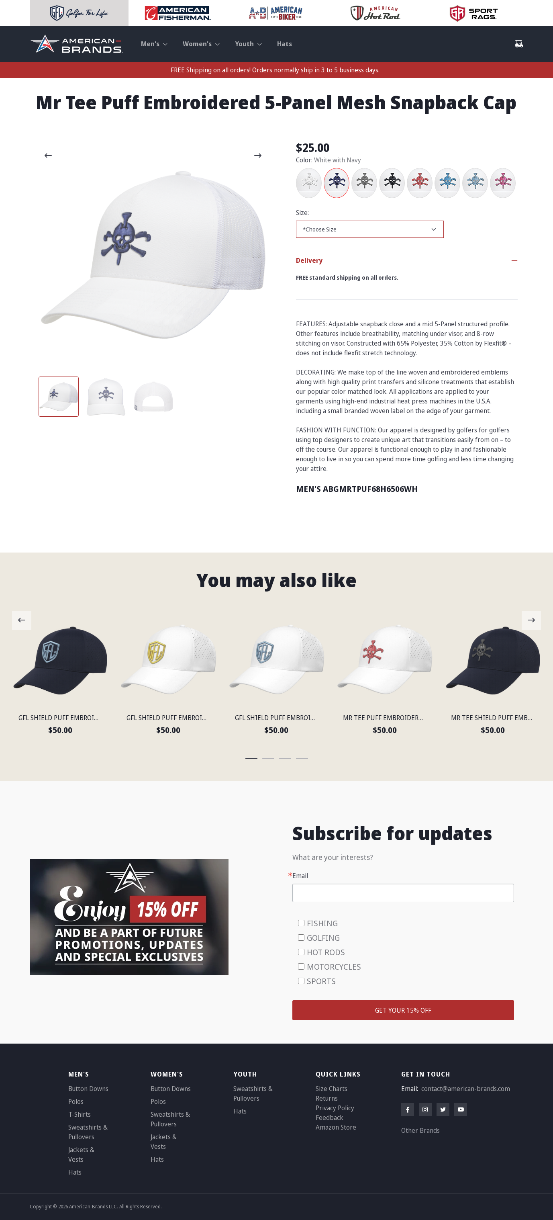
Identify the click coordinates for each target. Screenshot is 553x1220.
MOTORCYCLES (334, 966)
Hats (284, 43)
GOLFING (323, 937)
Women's (197, 43)
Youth (244, 43)
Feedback (329, 1117)
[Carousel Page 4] (302, 758)
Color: (304, 160)
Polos (76, 1101)
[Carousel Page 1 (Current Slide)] (59, 397)
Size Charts (331, 1088)
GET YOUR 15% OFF (403, 1010)
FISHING (322, 923)
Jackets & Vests (81, 1154)
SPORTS (321, 981)
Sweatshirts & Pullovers (88, 1132)
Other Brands (420, 1130)
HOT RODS (326, 952)
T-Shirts (79, 1114)
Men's (150, 43)
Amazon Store (336, 1127)
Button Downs (88, 1088)
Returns (327, 1098)
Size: (302, 212)
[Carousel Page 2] (106, 397)
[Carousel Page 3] (153, 397)
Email (300, 875)
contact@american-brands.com (465, 1088)
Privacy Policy (335, 1107)
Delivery (309, 260)
